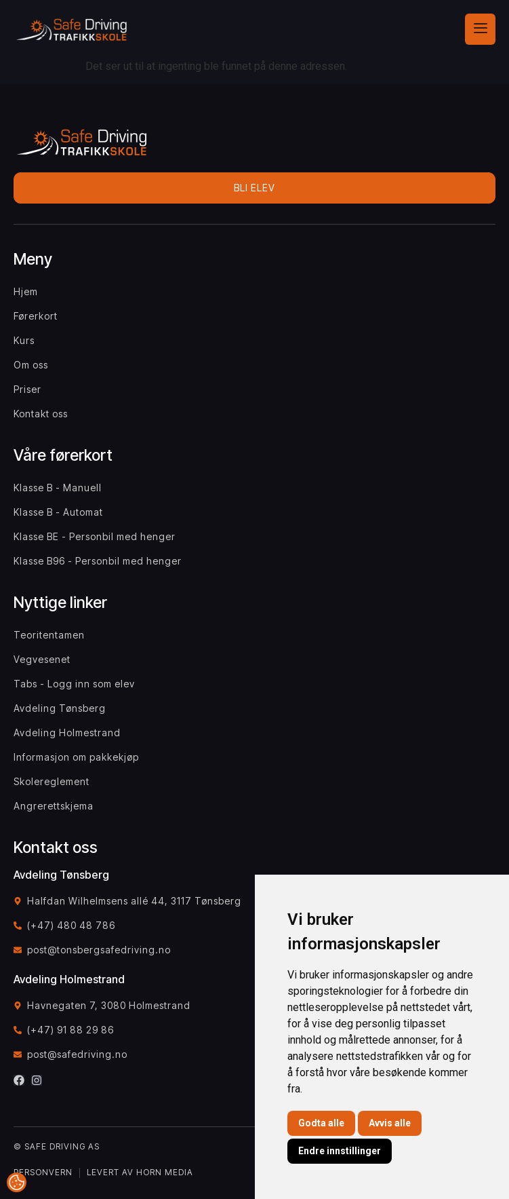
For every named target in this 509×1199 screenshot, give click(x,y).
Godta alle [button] (321, 1123)
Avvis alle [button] (390, 1123)
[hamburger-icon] (480, 29)
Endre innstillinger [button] (339, 1150)
